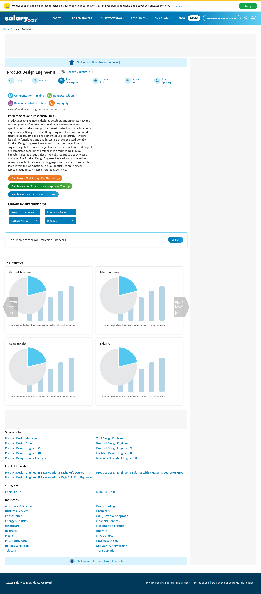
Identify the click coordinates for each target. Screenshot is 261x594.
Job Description (72, 80)
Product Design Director (21, 443)
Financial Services (108, 521)
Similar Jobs (136, 80)
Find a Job (162, 18)
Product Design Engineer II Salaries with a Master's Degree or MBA (139, 472)
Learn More (178, 5)
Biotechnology (106, 506)
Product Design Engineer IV (114, 448)
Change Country (76, 72)
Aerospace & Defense (18, 506)
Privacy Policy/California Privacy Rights (168, 582)
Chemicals (103, 511)
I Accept (247, 6)
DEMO (194, 18)
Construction (13, 516)
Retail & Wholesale (17, 545)
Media (9, 535)
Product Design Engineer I (113, 443)
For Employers (83, 18)
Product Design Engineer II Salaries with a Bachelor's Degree (44, 472)
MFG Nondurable (16, 540)
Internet (101, 531)
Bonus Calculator (63, 95)
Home (6, 29)
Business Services (16, 511)
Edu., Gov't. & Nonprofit (112, 516)
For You (59, 18)
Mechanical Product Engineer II (116, 458)
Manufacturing (106, 492)
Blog (181, 18)
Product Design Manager (21, 438)
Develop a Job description (30, 103)
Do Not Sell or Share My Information (233, 582)
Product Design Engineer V (22, 448)
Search (175, 239)
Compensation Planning (222, 18)
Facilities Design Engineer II (114, 453)
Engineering (13, 492)
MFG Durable (104, 535)
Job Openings (166, 80)
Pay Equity (62, 103)
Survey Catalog (113, 18)
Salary (18, 80)
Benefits (44, 80)
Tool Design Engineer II (111, 438)
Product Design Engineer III (23, 453)
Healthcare (12, 526)
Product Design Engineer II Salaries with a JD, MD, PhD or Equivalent (50, 477)
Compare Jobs (105, 80)
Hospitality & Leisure (110, 526)
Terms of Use (201, 582)
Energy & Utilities (16, 521)
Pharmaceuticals (107, 540)
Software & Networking (111, 545)
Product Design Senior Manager (25, 458)
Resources (140, 18)
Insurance (11, 531)
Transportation (106, 550)
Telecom (10, 550)
